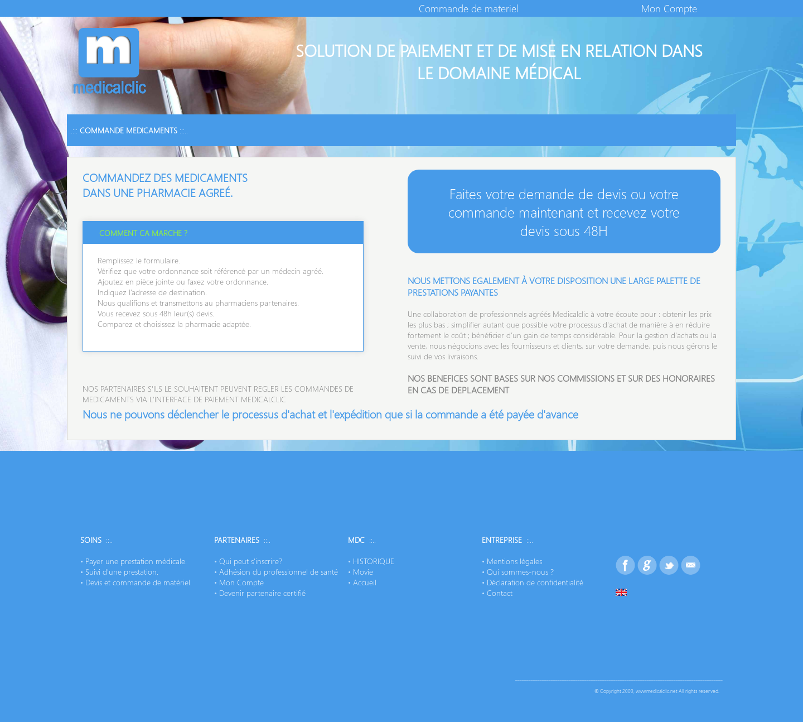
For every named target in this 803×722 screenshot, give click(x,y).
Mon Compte (669, 8)
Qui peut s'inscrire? (250, 561)
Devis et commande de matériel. (138, 582)
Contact (499, 593)
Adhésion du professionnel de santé (278, 571)
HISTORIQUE (373, 561)
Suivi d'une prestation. (121, 571)
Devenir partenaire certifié (262, 593)
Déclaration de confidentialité (535, 582)
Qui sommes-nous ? (520, 571)
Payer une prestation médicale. (136, 561)
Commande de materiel (469, 8)
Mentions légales (514, 561)
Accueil (364, 582)
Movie (363, 571)
